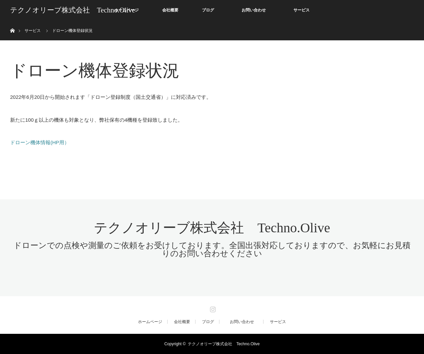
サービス (301, 10)
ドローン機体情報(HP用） (39, 142)
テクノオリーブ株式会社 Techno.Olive (72, 10)
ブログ (208, 10)
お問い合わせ (258, 10)
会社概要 (170, 10)
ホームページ (150, 322)
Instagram (212, 308)
